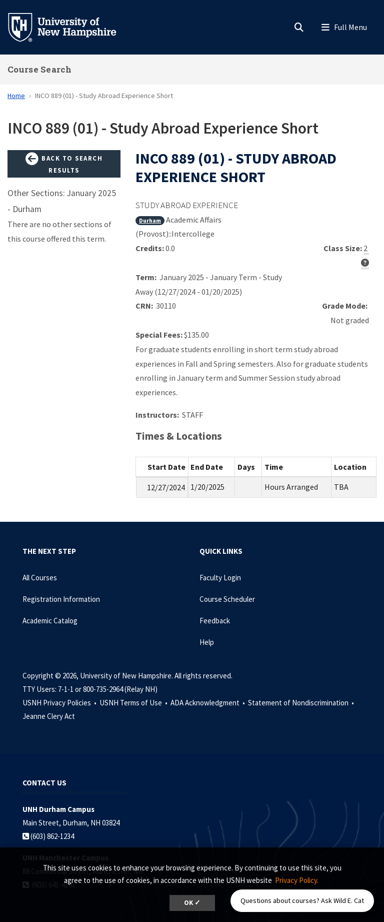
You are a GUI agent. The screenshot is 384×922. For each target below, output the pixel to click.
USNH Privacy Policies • (60, 702)
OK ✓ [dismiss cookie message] (192, 902)
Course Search (40, 69)
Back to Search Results (64, 163)
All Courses (39, 577)
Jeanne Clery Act (48, 716)
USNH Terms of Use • (134, 702)
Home (16, 95)
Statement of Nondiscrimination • (302, 702)
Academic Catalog (50, 620)
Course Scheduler (227, 599)
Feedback (215, 620)
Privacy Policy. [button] (296, 880)
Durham (150, 220)
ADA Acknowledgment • (208, 702)
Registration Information (61, 599)
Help (207, 642)
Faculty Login (220, 577)
